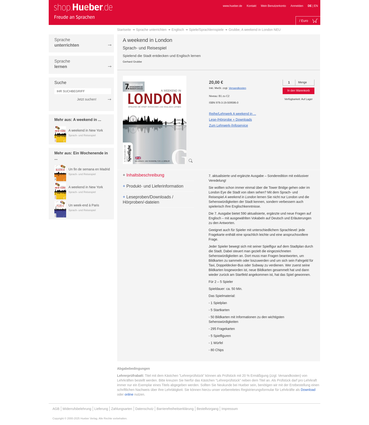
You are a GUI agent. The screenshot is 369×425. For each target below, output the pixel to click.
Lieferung (101, 409)
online (128, 394)
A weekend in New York (85, 130)
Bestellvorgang (208, 409)
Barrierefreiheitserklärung (174, 409)
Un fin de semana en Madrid (89, 169)
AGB (56, 409)
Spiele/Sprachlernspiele (206, 30)
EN (316, 6)
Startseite (124, 30)
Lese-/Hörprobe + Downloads (230, 119)
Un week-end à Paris (83, 205)
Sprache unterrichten (151, 30)
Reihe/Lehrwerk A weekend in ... (232, 114)
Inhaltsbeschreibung (143, 175)
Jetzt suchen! (86, 99)
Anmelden (296, 6)
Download (308, 390)
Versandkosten (237, 88)
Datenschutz (144, 409)
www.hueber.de (232, 6)
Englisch (178, 30)
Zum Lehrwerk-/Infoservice (228, 125)
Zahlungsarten (121, 409)
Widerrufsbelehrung (77, 409)
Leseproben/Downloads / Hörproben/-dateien (148, 199)
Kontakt (251, 6)
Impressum (229, 409)
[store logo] (83, 11)
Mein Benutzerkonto (273, 6)
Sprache (66, 42)
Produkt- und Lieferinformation (153, 186)
